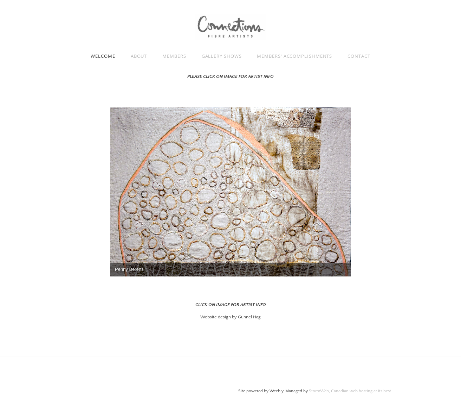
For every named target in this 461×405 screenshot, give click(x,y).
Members (174, 56)
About (139, 56)
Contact (359, 56)
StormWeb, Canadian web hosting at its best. (350, 391)
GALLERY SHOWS (222, 56)
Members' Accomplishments (294, 56)
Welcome (103, 56)
